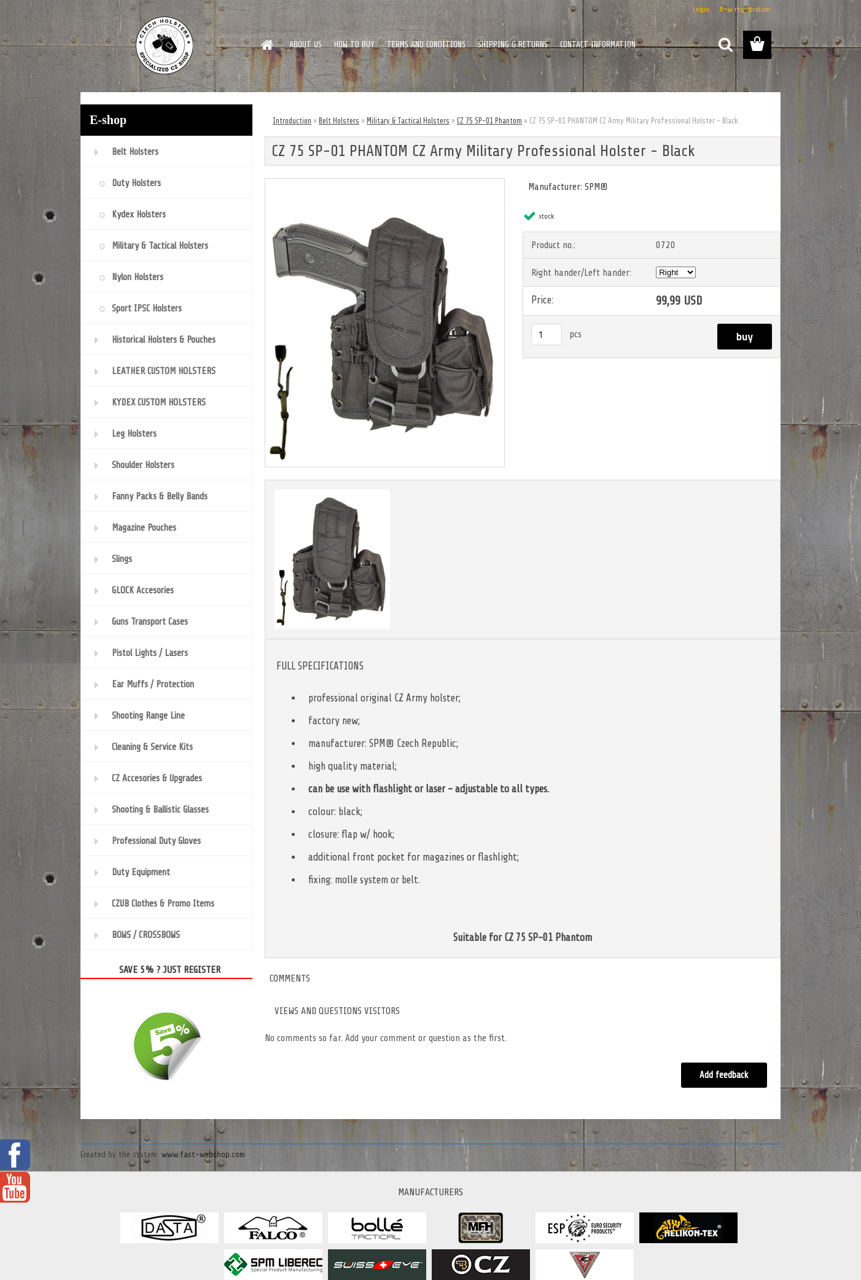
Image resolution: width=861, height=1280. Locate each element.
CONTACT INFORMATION (598, 44)
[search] (725, 45)
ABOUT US (305, 44)
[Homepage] (266, 45)
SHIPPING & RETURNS (513, 44)
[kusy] (546, 334)
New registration (745, 9)
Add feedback (724, 1075)
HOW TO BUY (354, 44)
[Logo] (164, 45)
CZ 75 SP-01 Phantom (489, 120)
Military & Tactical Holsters (408, 120)
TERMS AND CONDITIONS (426, 44)
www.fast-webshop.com (203, 1154)
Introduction (292, 120)
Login (701, 9)
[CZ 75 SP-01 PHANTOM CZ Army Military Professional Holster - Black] (384, 183)
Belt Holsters (339, 120)
